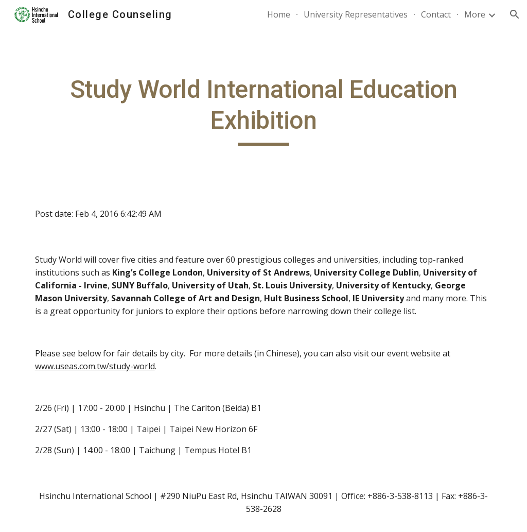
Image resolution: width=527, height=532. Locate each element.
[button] (514, 14)
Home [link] (278, 14)
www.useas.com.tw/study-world (95, 366)
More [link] (474, 14)
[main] (264, 110)
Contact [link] (436, 14)
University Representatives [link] (356, 14)
